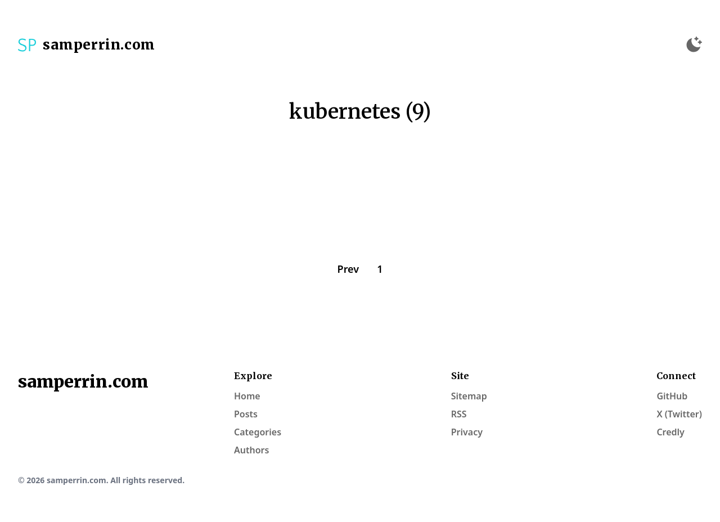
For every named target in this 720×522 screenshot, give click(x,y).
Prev (348, 269)
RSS (459, 414)
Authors (251, 450)
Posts (246, 414)
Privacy (467, 432)
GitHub (671, 396)
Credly (670, 432)
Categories (257, 432)
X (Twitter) (679, 414)
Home (247, 396)
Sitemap (469, 396)
